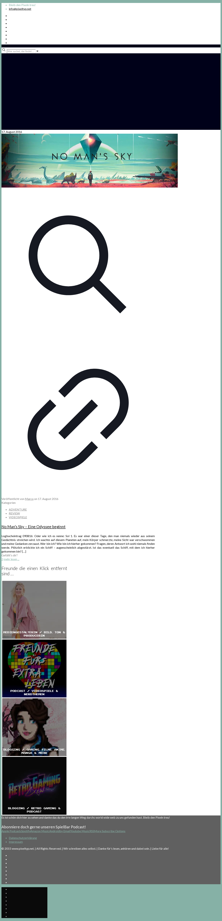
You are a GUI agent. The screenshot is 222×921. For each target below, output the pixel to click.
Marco (29, 498)
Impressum (16, 841)
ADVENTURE (18, 509)
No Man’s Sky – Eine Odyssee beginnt (33, 526)
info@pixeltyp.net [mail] (20, 8)
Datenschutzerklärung (23, 838)
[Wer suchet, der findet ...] (21, 51)
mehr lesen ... (11, 559)
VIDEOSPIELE (18, 517)
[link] (37, 51)
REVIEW (14, 513)
